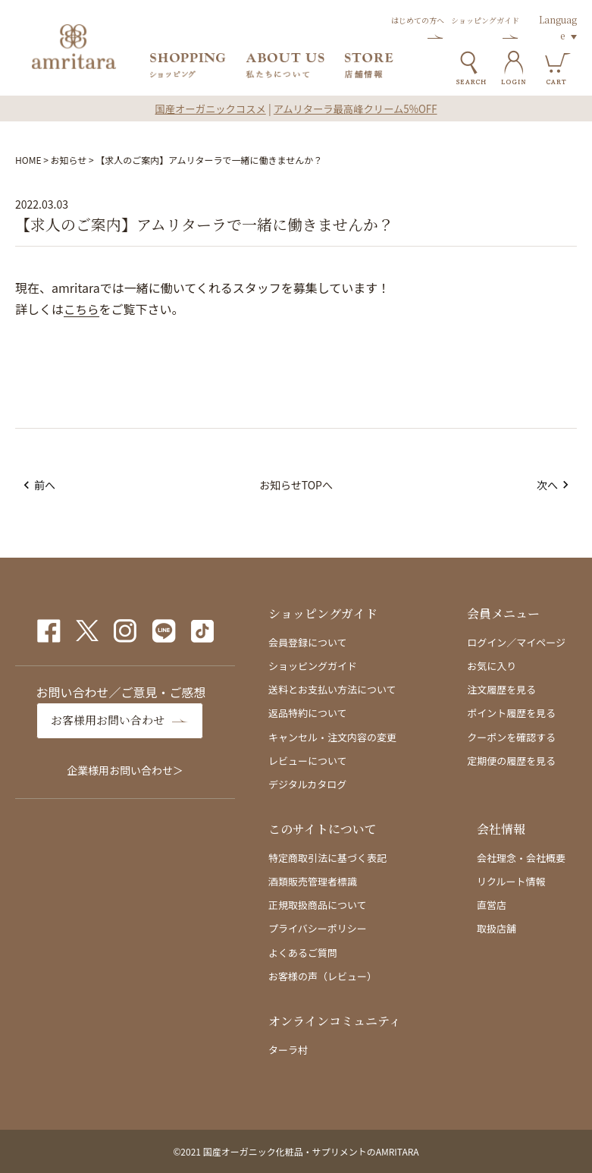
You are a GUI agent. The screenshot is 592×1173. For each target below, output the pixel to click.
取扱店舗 (496, 928)
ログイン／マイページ (516, 642)
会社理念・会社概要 (521, 858)
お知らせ (69, 159)
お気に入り (491, 666)
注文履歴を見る (501, 689)
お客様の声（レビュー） (322, 976)
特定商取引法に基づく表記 (327, 858)
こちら (82, 309)
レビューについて (307, 760)
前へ (41, 484)
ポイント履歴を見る (511, 713)
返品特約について (307, 713)
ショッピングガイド (312, 666)
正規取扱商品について (317, 905)
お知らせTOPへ (296, 484)
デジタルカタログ (307, 784)
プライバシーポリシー (317, 928)
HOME (28, 159)
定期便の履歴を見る (511, 760)
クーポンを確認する (511, 737)
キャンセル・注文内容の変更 (332, 737)
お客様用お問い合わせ (111, 719)
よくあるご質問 (302, 952)
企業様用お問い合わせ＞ (125, 770)
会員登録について (307, 642)
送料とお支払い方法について (332, 689)
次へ (550, 484)
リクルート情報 (511, 881)
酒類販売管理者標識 (312, 881)
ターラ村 (288, 1049)
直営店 (491, 905)
